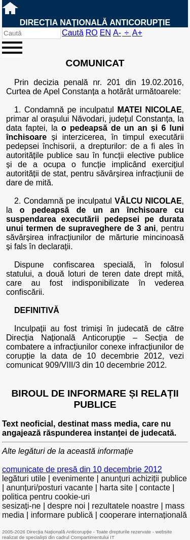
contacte (154, 487)
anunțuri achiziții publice (144, 478)
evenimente (73, 478)
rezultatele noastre (125, 506)
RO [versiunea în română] (92, 32)
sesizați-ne (21, 506)
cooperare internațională (143, 515)
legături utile (24, 478)
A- (117, 32)
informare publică (62, 515)
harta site (116, 487)
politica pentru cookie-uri (46, 496)
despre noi (67, 506)
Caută (73, 32)
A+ (137, 32)
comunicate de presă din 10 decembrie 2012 (82, 469)
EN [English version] (105, 32)
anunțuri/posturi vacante (50, 487)
